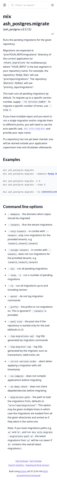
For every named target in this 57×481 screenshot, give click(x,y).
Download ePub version (37, 465)
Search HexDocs (16, 465)
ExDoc (23, 471)
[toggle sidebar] (4, 5)
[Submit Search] (12, 5)
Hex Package (22, 461)
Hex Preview (35, 461)
